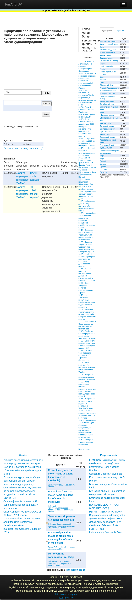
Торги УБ (120, 31)
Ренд (102, 112)
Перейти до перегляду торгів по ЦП (23, 148)
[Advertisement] (49, 66)
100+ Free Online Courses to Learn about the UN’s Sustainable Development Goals (22, 522)
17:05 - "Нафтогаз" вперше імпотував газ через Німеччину (86, 376)
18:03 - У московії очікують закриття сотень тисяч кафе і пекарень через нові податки (87, 314)
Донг (102, 110)
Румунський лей (107, 145)
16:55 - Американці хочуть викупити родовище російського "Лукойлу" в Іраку (86, 403)
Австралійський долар (109, 44)
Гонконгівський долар (109, 61)
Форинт (103, 63)
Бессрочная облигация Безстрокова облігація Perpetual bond (107, 498)
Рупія (102, 69)
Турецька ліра (106, 148)
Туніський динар (107, 126)
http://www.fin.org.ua (66, 594)
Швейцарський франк (109, 118)
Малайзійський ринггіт (109, 88)
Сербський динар (107, 137)
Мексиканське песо (108, 91)
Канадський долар (108, 50)
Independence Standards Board (106, 532)
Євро (102, 156)
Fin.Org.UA (13, 4)
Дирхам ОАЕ (105, 123)
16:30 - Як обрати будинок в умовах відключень (85, 442)
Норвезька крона (107, 101)
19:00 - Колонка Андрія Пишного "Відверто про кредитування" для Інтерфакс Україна (86, 247)
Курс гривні (107, 31)
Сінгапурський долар (109, 107)
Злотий (103, 161)
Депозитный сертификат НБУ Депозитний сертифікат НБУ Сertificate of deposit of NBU (105, 522)
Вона (102, 82)
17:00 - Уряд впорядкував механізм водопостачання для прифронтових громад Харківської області (87, 389)
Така (102, 47)
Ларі (102, 158)
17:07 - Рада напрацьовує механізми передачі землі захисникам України (86, 367)
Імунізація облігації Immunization (107, 491)
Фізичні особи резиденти (35, 176)
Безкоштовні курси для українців (21, 477)
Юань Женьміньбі (107, 52)
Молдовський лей (107, 93)
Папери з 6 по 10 (75, 569)
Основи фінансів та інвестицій (20, 501)
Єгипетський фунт (107, 129)
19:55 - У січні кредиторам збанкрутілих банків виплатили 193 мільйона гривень (86, 184)
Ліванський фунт (107, 85)
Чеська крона (105, 55)
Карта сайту (66, 597)
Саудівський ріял (107, 104)
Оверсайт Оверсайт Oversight (105, 473)
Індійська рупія (106, 66)
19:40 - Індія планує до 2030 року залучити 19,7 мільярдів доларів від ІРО (86, 206)
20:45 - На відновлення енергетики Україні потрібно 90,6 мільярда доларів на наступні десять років (87, 97)
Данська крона (106, 58)
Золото (103, 164)
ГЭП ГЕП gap (96, 528)
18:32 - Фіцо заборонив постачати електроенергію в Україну (85, 288)
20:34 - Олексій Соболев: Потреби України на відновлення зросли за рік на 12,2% (86, 112)
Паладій (103, 172)
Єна (101, 77)
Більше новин (84, 449)
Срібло (103, 167)
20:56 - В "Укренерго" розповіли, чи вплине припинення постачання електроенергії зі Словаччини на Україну (87, 80)
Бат (101, 121)
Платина (103, 169)
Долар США (105, 134)
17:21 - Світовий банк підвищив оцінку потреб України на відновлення (85, 355)
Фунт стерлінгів (106, 132)
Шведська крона (107, 115)
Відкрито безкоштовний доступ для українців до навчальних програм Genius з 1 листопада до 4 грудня (23, 463)
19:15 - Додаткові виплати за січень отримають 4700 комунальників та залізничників (85, 235)
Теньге (103, 80)
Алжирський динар (108, 41)
